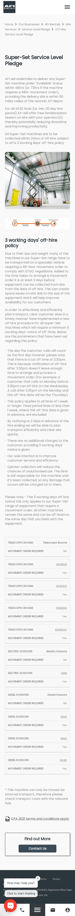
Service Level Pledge (36, 29)
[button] (67, 7)
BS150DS (61, 586)
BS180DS (61, 608)
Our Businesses (29, 24)
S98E (64, 673)
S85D (63, 738)
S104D (63, 760)
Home (9, 24)
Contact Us (37, 848)
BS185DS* (61, 629)
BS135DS (61, 564)
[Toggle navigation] (67, 7)
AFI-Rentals (52, 24)
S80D (63, 716)
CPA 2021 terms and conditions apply (40, 818)
